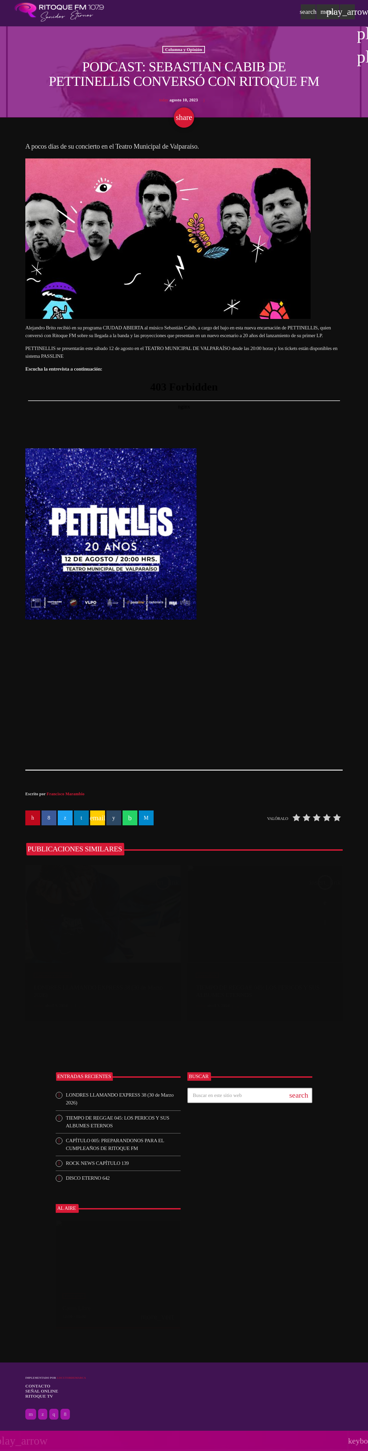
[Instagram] (54, 1414)
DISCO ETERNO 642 (88, 1178)
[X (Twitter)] (42, 1414)
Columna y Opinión (183, 49)
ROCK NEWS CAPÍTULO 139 (97, 1163)
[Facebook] (65, 1414)
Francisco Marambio (65, 794)
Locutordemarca (71, 1377)
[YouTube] (30, 1414)
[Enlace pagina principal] (59, 12)
